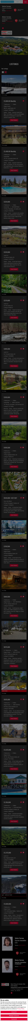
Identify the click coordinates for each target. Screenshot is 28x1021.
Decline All (14, 1019)
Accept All (14, 1012)
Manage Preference (14, 1015)
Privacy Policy (20, 1008)
